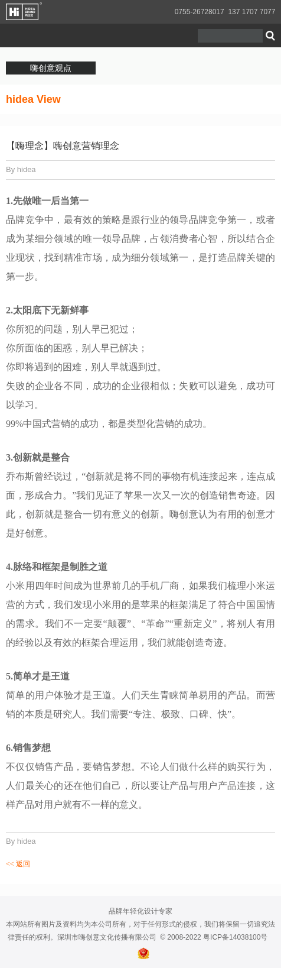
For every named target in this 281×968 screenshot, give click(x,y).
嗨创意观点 (50, 68)
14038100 (244, 937)
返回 (18, 864)
